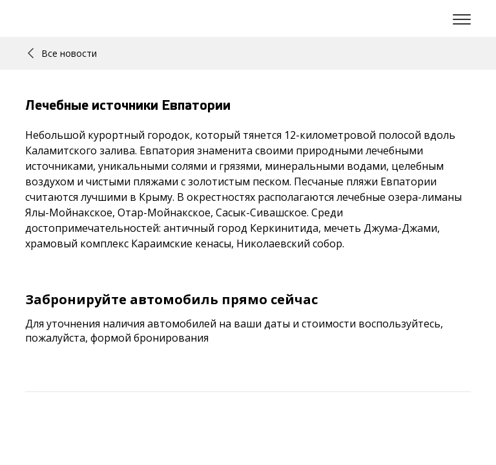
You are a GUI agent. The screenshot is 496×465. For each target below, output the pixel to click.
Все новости (62, 53)
